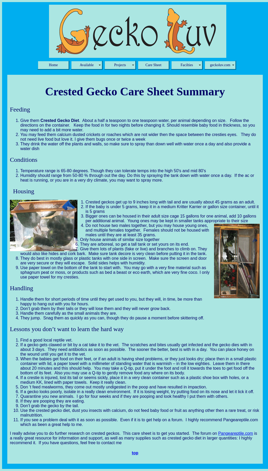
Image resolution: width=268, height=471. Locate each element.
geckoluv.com (220, 65)
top (135, 453)
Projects (120, 65)
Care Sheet (153, 65)
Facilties (187, 65)
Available (87, 65)
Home (53, 65)
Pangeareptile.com (235, 433)
